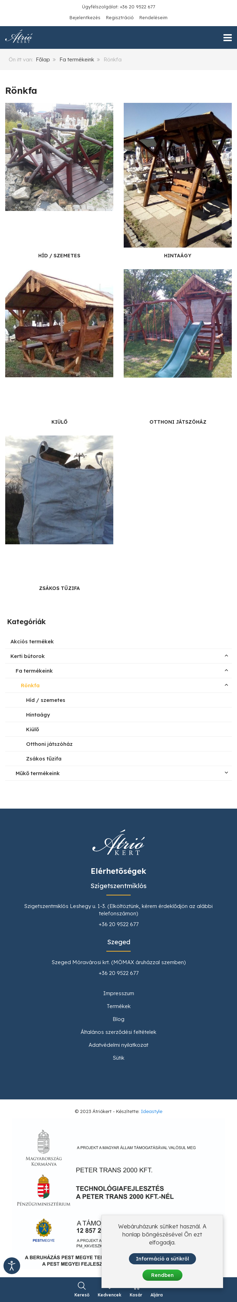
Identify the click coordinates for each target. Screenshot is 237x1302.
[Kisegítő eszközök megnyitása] (11, 1265)
